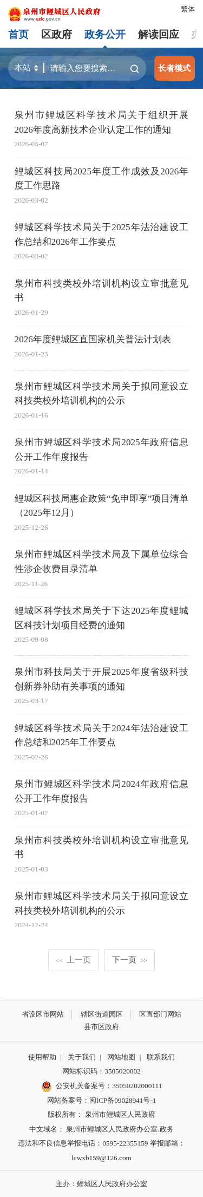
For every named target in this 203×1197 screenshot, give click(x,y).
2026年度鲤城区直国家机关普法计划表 (93, 339)
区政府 (56, 34)
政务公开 (105, 34)
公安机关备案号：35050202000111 (101, 1086)
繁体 (188, 9)
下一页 (129, 959)
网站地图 (121, 1057)
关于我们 (82, 1057)
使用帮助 (42, 1057)
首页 (18, 34)
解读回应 (158, 34)
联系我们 (161, 1057)
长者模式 (174, 68)
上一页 (73, 959)
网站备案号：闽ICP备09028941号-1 (101, 1100)
